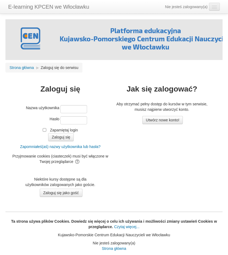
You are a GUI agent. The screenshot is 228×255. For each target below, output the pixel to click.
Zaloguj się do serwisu (59, 67)
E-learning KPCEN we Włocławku (48, 7)
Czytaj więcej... (126, 227)
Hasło (54, 119)
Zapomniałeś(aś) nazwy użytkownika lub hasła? (60, 146)
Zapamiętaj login (64, 130)
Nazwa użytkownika (42, 108)
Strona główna (114, 248)
